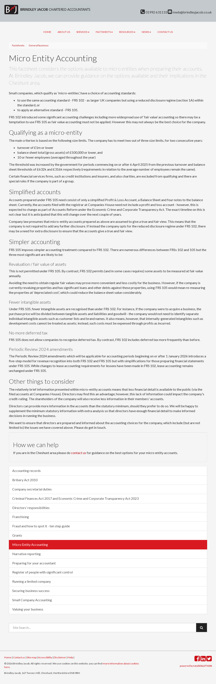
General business (39, 45)
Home (47, 31)
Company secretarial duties (32, 489)
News (146, 31)
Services (82, 31)
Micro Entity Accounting (30, 544)
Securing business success (31, 591)
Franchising (20, 517)
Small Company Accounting (32, 600)
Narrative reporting (26, 554)
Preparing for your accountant (34, 563)
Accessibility (45, 657)
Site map (31, 657)
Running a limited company (31, 581)
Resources (127, 31)
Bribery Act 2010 (25, 480)
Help (70, 657)
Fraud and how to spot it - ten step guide (41, 526)
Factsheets (104, 31)
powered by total (196, 665)
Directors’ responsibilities (31, 508)
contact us (78, 453)
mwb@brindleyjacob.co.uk (190, 12)
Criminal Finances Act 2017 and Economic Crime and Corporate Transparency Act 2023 (75, 498)
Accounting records (26, 471)
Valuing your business (27, 609)
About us (64, 31)
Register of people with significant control (42, 572)
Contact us (165, 31)
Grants (17, 535)
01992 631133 (153, 12)
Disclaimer (60, 657)
